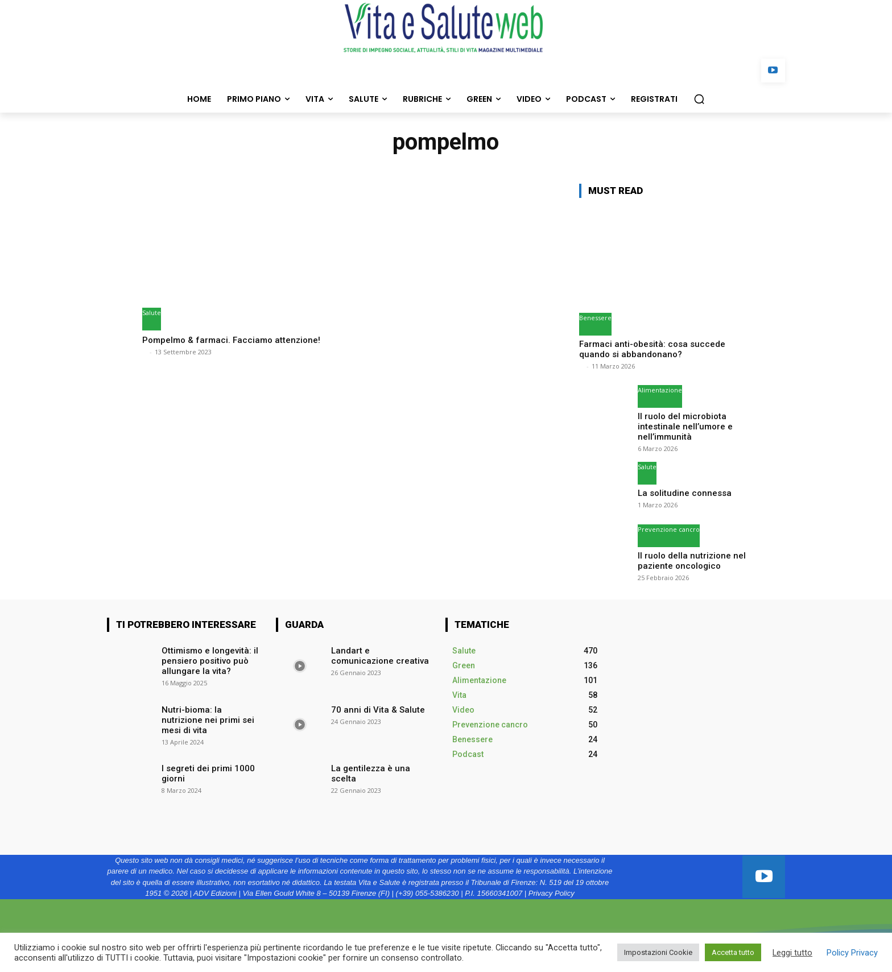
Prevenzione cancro (669, 527)
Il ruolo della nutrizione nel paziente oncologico (688, 558)
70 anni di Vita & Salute (373, 706)
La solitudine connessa (682, 490)
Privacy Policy (551, 891)
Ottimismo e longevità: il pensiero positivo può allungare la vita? (207, 657)
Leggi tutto (792, 953)
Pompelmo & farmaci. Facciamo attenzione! (237, 339)
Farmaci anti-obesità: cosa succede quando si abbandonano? (652, 349)
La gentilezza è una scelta (379, 765)
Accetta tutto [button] (733, 952)
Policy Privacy (852, 953)
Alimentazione (660, 390)
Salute (151, 312)
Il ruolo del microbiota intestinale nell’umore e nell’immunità (681, 425)
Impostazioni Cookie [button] (658, 952)
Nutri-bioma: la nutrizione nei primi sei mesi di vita (210, 711)
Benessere (595, 317)
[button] (699, 99)
